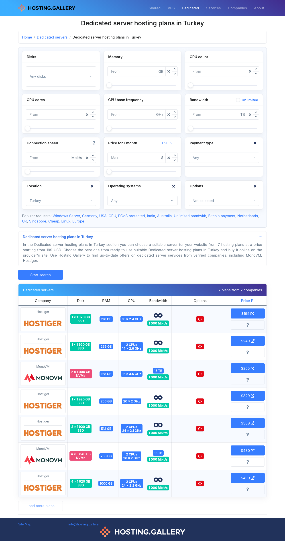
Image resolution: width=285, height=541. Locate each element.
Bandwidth (158, 301)
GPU (112, 216)
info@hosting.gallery (83, 524)
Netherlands (247, 216)
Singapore (37, 221)
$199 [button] (247, 314)
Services (213, 8)
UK (24, 221)
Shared (155, 8)
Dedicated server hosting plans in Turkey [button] (58, 237)
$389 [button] (247, 423)
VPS (171, 8)
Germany (89, 216)
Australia (164, 216)
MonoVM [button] (43, 374)
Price (247, 301)
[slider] (109, 85)
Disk (80, 301)
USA (103, 216)
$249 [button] (247, 341)
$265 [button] (247, 368)
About (259, 8)
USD (165, 143)
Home (27, 37)
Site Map (24, 524)
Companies (237, 8)
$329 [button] (247, 396)
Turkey (35, 200)
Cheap (53, 221)
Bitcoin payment (221, 216)
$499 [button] (247, 478)
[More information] (248, 325)
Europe (78, 221)
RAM (106, 301)
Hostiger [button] (43, 319)
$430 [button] (247, 451)
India (151, 216)
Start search (40, 275)
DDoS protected (131, 216)
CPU (131, 301)
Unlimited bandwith (190, 216)
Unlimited (250, 100)
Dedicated (190, 8)
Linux (65, 221)
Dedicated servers (52, 37)
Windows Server (66, 216)
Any (196, 157)
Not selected (203, 200)
